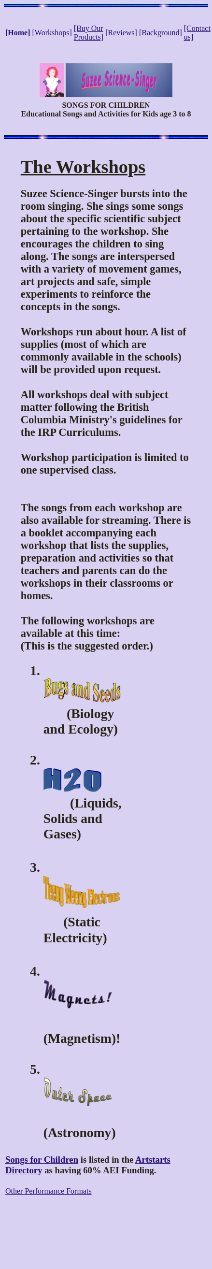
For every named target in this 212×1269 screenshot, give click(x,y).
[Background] (160, 33)
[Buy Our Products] (88, 32)
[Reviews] (121, 33)
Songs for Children (41, 1159)
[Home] (17, 33)
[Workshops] (52, 33)
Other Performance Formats (48, 1191)
